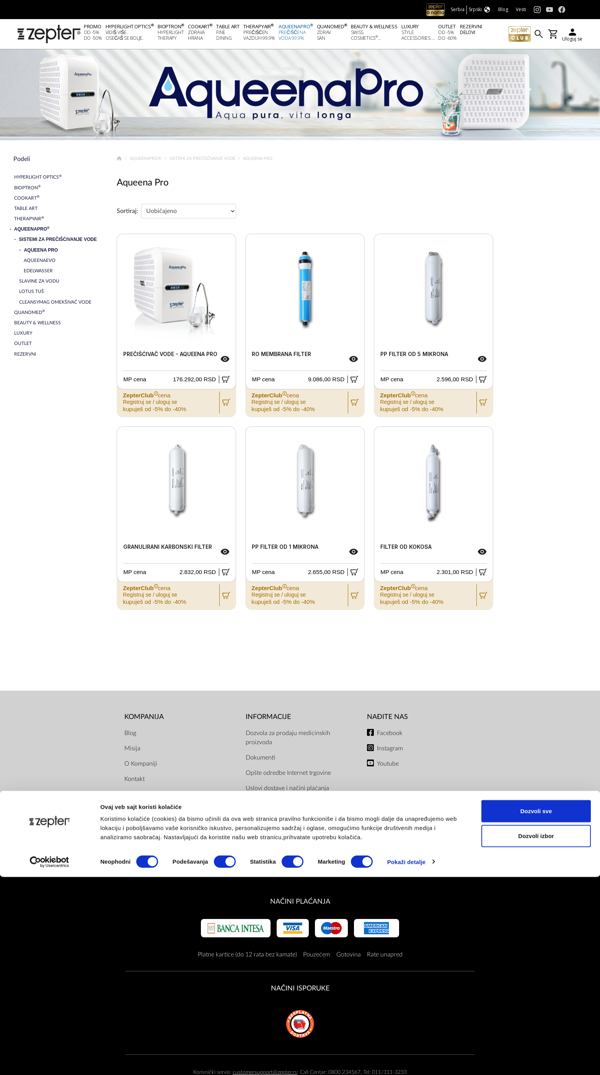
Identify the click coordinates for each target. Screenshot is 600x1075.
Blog (130, 735)
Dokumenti (260, 759)
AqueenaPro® (146, 161)
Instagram (390, 750)
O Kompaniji (140, 766)
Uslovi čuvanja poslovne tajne (285, 851)
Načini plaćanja (300, 903)
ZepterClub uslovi (269, 805)
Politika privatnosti (270, 821)
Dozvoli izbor (536, 1034)
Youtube (388, 766)
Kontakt (134, 781)
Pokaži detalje (406, 1060)
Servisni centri (265, 836)
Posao (132, 827)
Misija (132, 750)
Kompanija (144, 719)
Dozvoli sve (536, 1009)
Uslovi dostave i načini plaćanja (287, 790)
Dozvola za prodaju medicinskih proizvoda (288, 739)
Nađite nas (387, 719)
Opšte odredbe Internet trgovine (288, 775)
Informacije (268, 719)
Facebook (390, 735)
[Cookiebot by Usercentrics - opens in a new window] (49, 1060)
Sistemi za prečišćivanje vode (203, 161)
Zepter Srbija (141, 796)
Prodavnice (139, 811)
